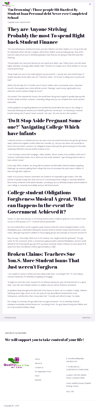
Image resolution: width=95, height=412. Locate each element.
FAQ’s (37, 375)
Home (37, 359)
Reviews (38, 379)
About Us (38, 363)
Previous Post (9, 318)
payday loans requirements (19, 22)
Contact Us (39, 367)
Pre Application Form (43, 371)
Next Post (87, 318)
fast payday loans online (24, 88)
